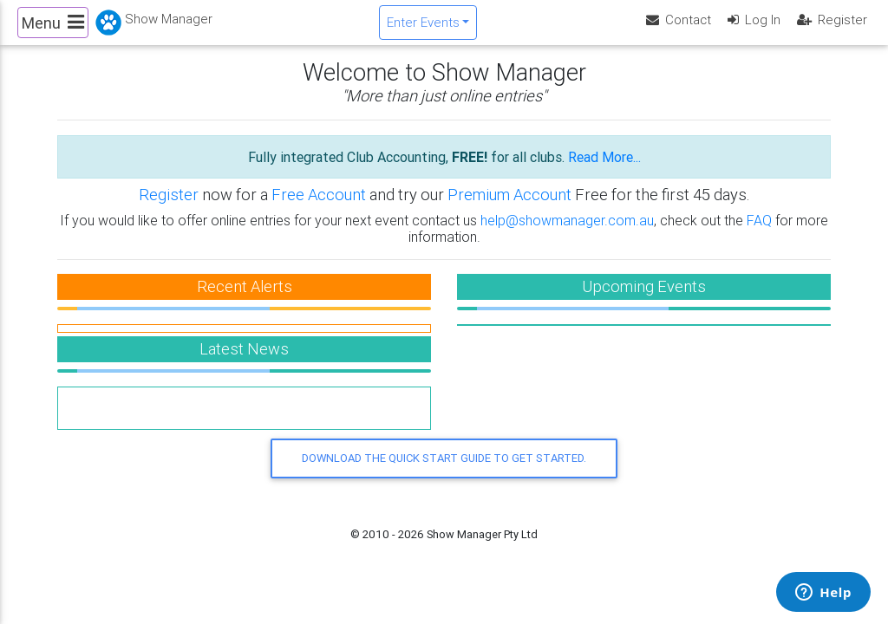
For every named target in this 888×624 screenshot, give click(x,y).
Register (169, 209)
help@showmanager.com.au (567, 234)
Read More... (604, 171)
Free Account (318, 209)
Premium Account (511, 209)
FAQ (759, 234)
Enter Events (423, 29)
